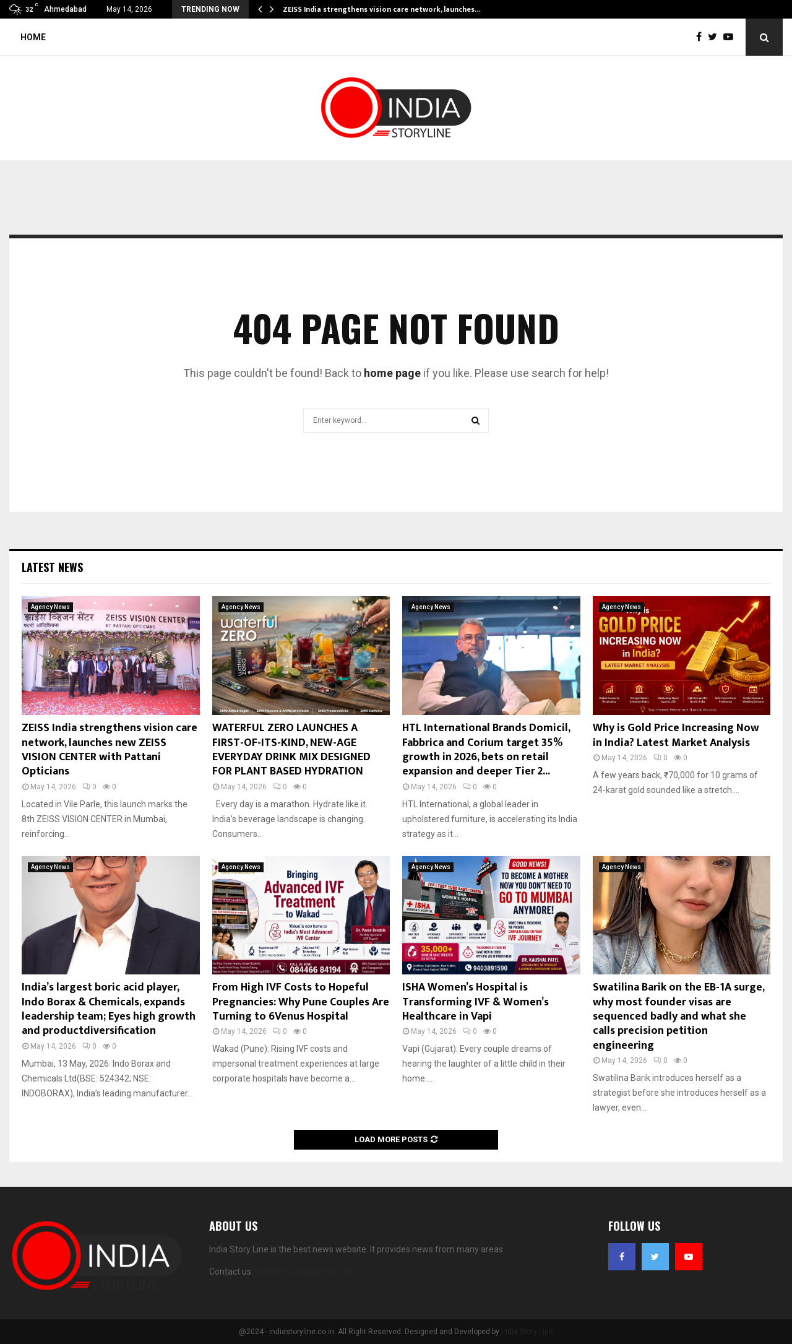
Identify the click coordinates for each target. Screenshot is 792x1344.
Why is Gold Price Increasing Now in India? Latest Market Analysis (676, 735)
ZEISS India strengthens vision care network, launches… (382, 9)
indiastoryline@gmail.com (305, 1272)
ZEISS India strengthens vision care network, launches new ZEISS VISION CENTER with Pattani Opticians (109, 750)
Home (33, 37)
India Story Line (527, 1331)
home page (392, 372)
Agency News (50, 607)
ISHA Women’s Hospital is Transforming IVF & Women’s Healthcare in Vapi (475, 1002)
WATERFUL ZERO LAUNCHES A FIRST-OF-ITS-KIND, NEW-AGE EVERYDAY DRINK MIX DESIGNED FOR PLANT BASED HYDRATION (291, 750)
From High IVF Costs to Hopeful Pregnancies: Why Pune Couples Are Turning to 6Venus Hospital (300, 1002)
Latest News (52, 567)
